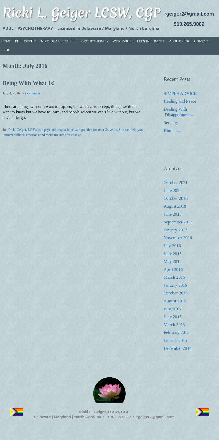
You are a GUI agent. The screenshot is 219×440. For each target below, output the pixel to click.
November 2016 (178, 237)
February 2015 (176, 332)
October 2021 (176, 182)
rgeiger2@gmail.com (189, 14)
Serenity (171, 122)
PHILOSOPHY (25, 41)
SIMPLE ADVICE (180, 93)
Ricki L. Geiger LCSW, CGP (81, 12)
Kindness (172, 130)
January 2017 (175, 230)
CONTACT (202, 41)
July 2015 (172, 308)
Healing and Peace (180, 101)
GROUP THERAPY (95, 41)
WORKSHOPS (123, 41)
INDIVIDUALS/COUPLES (58, 41)
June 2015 (172, 316)
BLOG (5, 50)
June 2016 (172, 253)
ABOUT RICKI (179, 41)
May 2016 (172, 261)
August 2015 (175, 300)
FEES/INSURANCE (151, 41)
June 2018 (172, 214)
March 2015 (174, 324)
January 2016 (175, 285)
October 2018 (176, 198)
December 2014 (177, 348)
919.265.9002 (189, 24)
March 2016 (174, 277)
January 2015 (175, 340)
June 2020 (172, 190)
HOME (6, 41)
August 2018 (175, 206)
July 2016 (172, 245)
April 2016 (173, 269)
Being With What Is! (29, 83)
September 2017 (178, 222)
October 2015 (176, 292)
